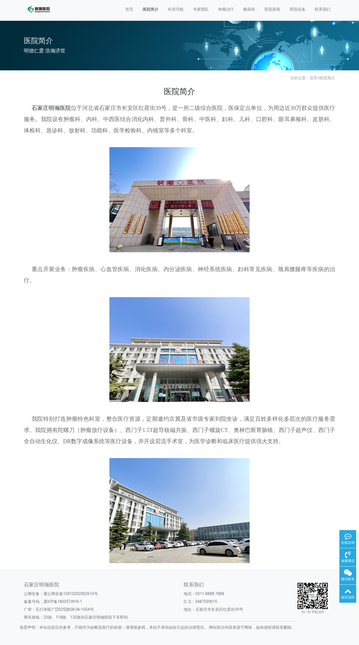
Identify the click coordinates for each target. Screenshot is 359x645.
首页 (129, 9)
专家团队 (201, 9)
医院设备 (297, 9)
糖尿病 (249, 9)
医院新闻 (272, 9)
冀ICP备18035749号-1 (62, 601)
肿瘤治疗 (226, 9)
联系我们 (322, 9)
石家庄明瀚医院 (51, 108)
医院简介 (150, 9)
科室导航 (176, 9)
